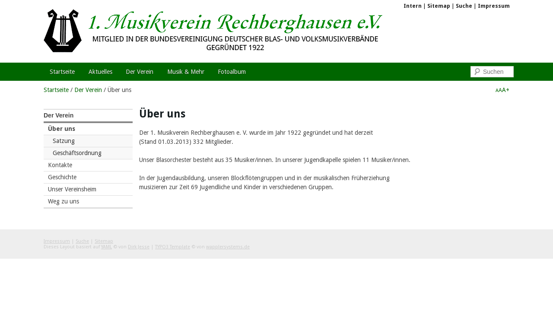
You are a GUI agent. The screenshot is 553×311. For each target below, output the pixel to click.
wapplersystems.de (228, 247)
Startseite (56, 89)
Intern (413, 6)
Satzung (64, 140)
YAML (106, 247)
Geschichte (62, 177)
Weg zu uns (63, 201)
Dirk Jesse (138, 247)
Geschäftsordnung (77, 152)
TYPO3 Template (172, 247)
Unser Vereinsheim (72, 189)
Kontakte (60, 165)
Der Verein (88, 89)
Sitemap (438, 6)
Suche (464, 6)
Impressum (494, 6)
